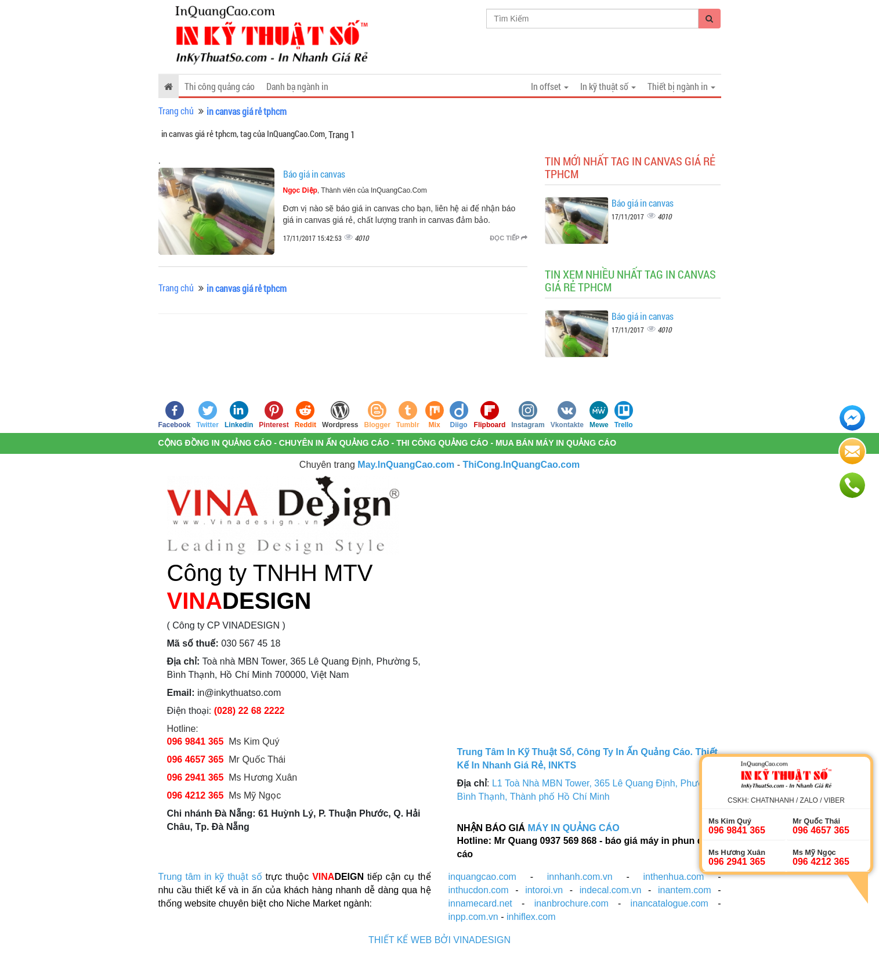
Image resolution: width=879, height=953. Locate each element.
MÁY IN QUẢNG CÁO (574, 828)
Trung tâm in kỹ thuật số (210, 877)
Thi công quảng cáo (220, 86)
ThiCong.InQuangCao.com (521, 465)
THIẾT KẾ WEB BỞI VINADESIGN (439, 940)
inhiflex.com (531, 917)
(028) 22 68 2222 (249, 711)
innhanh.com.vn (580, 877)
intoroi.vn (544, 890)
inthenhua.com (673, 877)
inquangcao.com (482, 877)
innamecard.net (480, 903)
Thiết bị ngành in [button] (681, 86)
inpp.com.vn (473, 917)
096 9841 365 (195, 741)
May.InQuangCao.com (405, 465)
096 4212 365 (195, 795)
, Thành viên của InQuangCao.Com (355, 190)
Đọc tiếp (508, 237)
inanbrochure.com (571, 903)
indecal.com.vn (611, 890)
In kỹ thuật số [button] (608, 86)
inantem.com (684, 890)
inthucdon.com (478, 890)
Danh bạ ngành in (297, 86)
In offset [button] (550, 86)
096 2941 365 (195, 777)
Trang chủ (176, 110)
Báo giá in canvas (314, 174)
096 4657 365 (196, 759)
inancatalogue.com (669, 903)
